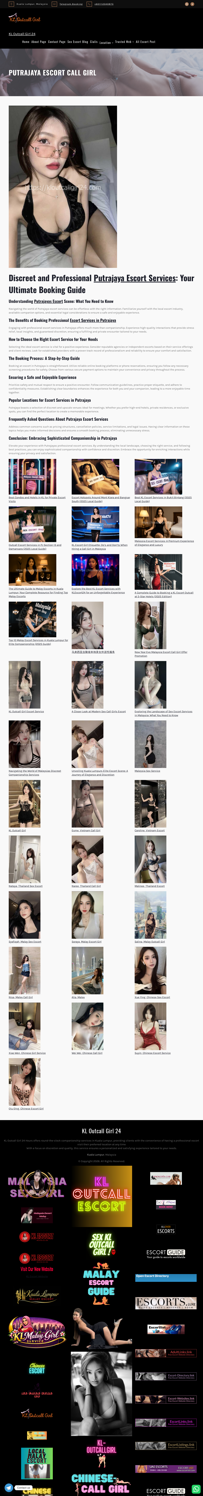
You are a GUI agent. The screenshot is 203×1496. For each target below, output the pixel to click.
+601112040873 (104, 4)
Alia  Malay (78, 997)
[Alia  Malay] (87, 971)
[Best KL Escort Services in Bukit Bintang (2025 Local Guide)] (158, 477)
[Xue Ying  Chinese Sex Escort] (150, 971)
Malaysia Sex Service (147, 770)
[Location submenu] (112, 43)
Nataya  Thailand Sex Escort (26, 886)
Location (105, 43)
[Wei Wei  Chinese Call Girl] (87, 1027)
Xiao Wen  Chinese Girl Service (27, 1053)
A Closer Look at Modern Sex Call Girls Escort (99, 711)
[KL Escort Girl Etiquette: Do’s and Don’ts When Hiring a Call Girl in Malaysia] (95, 524)
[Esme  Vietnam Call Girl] (87, 804)
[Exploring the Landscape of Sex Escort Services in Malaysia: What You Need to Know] (150, 685)
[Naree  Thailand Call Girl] (87, 860)
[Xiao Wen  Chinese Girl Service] (24, 1027)
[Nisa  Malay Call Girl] (24, 971)
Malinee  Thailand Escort (150, 886)
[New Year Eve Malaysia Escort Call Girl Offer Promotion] (150, 626)
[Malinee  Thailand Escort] (150, 860)
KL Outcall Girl (17, 830)
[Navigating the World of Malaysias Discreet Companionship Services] (24, 744)
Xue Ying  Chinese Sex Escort (152, 997)
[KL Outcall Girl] (24, 804)
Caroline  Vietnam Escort (150, 830)
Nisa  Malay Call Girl (21, 997)
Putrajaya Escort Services (135, 277)
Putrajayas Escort (48, 301)
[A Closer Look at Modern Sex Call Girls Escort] (87, 685)
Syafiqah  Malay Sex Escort (25, 941)
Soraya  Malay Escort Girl (87, 941)
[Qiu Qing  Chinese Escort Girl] (24, 1082)
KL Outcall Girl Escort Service (26, 711)
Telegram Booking (71, 4)
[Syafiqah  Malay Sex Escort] (24, 915)
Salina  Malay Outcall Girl (150, 941)
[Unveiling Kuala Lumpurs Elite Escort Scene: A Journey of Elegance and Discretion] (87, 744)
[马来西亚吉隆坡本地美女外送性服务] (87, 626)
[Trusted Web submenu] (133, 42)
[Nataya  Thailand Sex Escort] (24, 860)
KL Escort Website (37, 1264)
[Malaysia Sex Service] (150, 744)
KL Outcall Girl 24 (22, 34)
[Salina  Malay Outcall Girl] (150, 915)
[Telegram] (9, 1487)
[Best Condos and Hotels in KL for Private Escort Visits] (32, 477)
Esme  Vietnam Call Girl (86, 830)
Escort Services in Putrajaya (93, 320)
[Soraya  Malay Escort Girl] (87, 915)
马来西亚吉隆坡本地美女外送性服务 (93, 652)
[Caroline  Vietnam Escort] (150, 804)
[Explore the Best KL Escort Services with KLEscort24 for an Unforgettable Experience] (95, 570)
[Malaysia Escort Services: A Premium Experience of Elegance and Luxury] (158, 522)
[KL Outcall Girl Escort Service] (24, 685)
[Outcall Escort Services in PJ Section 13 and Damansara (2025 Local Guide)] (32, 524)
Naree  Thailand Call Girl (86, 886)
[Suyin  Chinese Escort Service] (150, 1027)
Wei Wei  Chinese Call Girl (87, 1053)
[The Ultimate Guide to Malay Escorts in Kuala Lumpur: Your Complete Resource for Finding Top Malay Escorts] (32, 570)
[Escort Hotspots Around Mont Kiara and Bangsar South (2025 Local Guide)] (95, 477)
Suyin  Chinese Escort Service (153, 1053)
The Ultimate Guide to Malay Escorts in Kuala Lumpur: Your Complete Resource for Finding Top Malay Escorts (38, 592)
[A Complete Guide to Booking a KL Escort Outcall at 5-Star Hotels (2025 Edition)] (158, 572)
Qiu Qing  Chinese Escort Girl (26, 1108)
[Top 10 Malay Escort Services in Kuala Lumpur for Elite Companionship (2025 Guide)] (32, 620)
